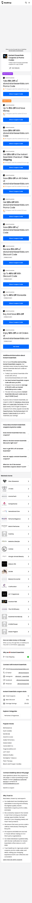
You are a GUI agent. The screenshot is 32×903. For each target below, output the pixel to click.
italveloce (18, 402)
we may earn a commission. (16, 50)
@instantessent (24, 673)
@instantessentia (23, 684)
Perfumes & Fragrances (11, 715)
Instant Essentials (9, 78)
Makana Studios (8, 755)
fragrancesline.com (9, 749)
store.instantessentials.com (20, 669)
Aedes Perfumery (8, 740)
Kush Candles (7, 731)
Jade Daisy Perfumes (17, 404)
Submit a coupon (8, 788)
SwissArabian (7, 743)
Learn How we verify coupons (12, 860)
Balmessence (7, 728)
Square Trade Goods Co (11, 413)
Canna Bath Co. (8, 746)
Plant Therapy (7, 761)
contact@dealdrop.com (11, 784)
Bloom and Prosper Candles (12, 764)
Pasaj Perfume (7, 411)
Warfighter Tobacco (9, 758)
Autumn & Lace (8, 737)
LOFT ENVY (6, 752)
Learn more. (21, 645)
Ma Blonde (6, 734)
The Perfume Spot (19, 411)
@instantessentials (22, 680)
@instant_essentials (22, 676)
